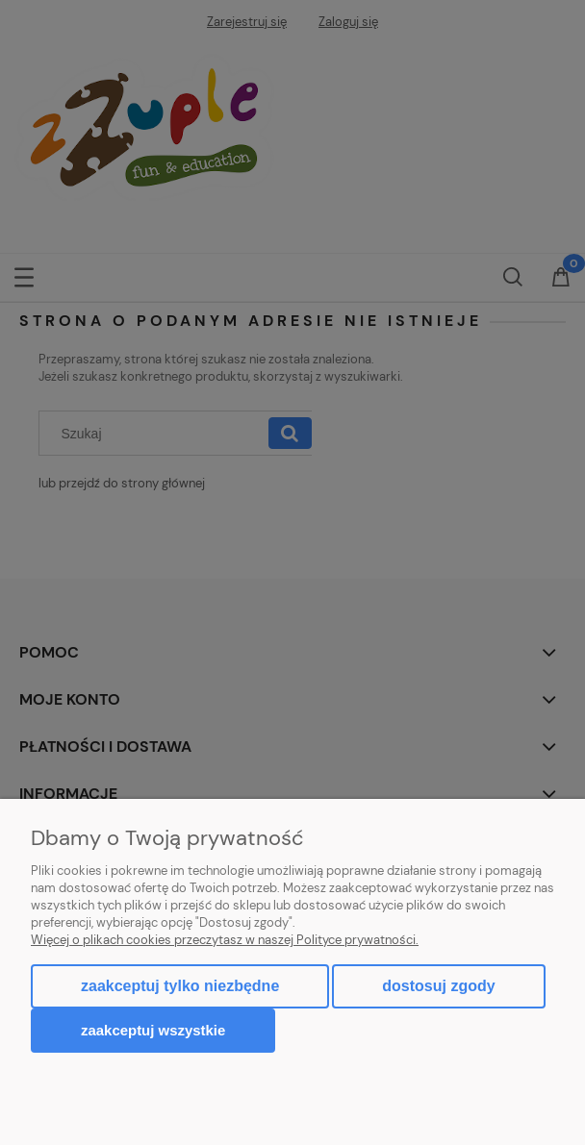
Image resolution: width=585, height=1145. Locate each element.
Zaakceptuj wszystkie (153, 1030)
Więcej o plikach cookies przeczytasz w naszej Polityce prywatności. (225, 940)
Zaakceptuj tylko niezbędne (180, 986)
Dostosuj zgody (438, 986)
